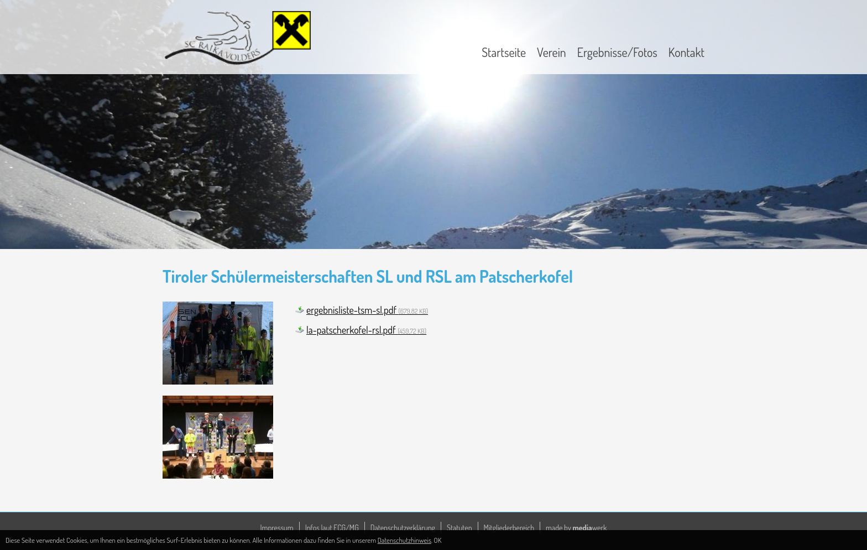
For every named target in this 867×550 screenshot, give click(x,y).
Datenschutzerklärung (402, 527)
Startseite (504, 52)
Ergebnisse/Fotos (617, 52)
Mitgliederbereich (509, 527)
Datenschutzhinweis (404, 540)
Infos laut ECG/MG (332, 527)
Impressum (277, 527)
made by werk (576, 527)
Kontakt (686, 52)
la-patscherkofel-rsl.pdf (366, 330)
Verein (551, 52)
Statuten (459, 527)
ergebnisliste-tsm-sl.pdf (367, 310)
